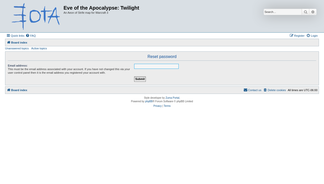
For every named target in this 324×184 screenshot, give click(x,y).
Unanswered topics (17, 48)
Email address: (18, 65)
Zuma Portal (172, 97)
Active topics (39, 48)
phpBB (149, 101)
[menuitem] (31, 36)
